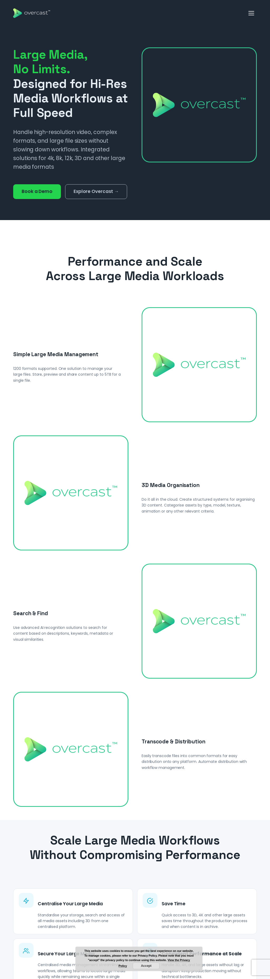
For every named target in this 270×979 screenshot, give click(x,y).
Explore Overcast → (96, 191)
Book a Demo (37, 191)
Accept (146, 966)
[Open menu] (251, 13)
